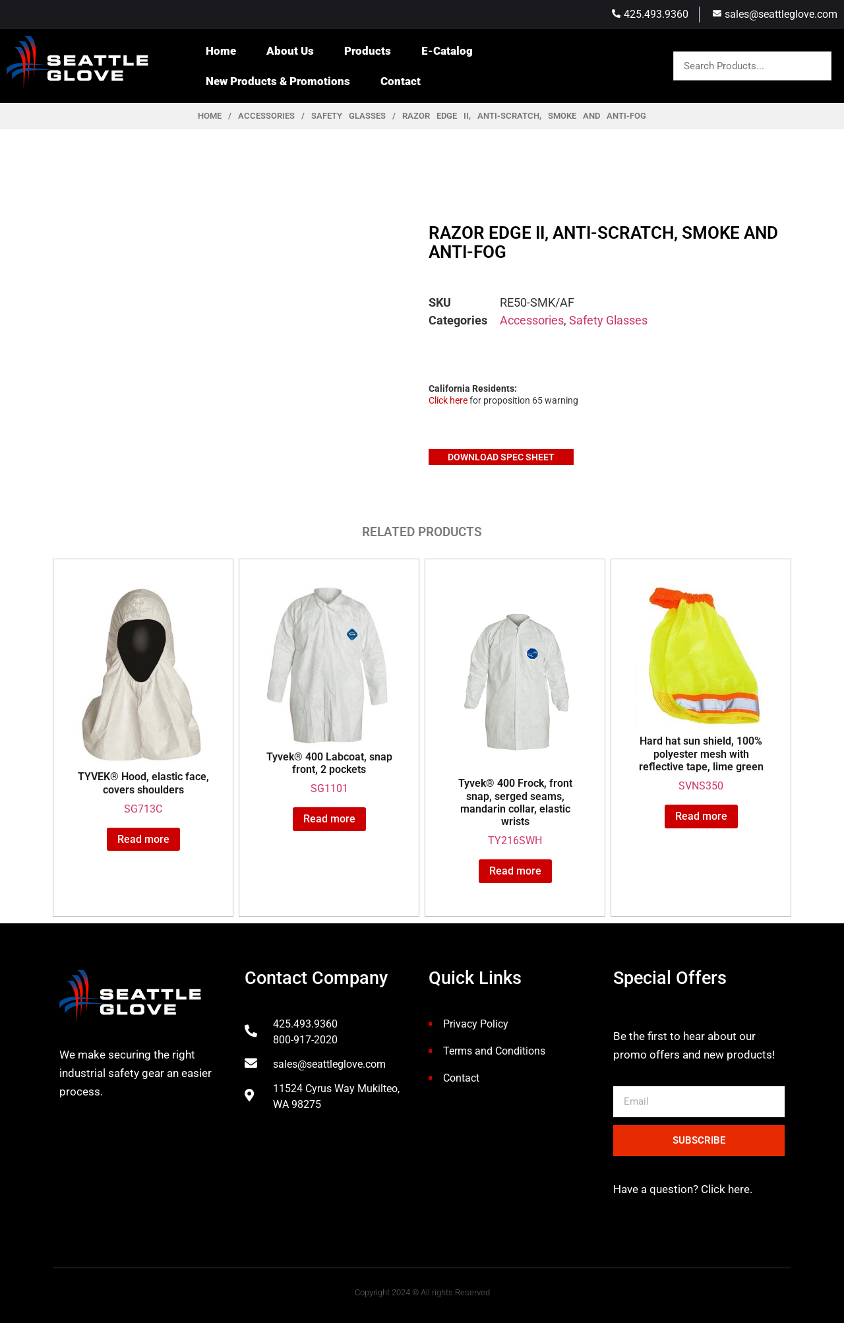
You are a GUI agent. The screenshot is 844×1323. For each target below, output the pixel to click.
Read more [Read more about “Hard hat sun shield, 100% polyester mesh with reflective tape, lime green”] (701, 816)
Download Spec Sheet (501, 457)
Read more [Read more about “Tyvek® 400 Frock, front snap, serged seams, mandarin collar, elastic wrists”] (515, 871)
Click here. (725, 1189)
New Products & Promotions (278, 81)
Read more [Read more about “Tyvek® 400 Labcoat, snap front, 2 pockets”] (329, 819)
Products (367, 50)
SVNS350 (701, 687)
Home (221, 50)
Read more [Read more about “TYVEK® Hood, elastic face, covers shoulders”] (143, 839)
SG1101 (329, 689)
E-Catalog (447, 50)
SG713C (143, 699)
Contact (400, 81)
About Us (290, 50)
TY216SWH (515, 715)
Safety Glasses (348, 116)
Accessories (266, 116)
